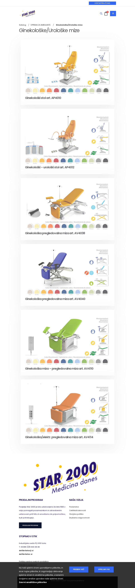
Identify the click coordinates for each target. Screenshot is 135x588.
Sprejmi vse (104, 569)
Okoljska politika (76, 514)
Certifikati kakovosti (77, 510)
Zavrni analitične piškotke (33, 582)
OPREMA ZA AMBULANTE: (41, 25)
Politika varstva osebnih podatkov (34, 561)
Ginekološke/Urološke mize (69, 25)
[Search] (101, 13)
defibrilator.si (25, 554)
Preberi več (78, 569)
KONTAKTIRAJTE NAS (102, 3)
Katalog (22, 25)
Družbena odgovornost (79, 518)
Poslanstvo (74, 507)
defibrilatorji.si (26, 550)
